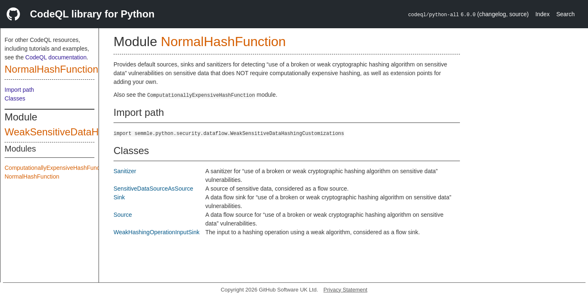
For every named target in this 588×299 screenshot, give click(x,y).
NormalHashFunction (51, 69)
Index (542, 14)
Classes (15, 98)
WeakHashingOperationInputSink (157, 232)
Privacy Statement (346, 290)
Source (123, 214)
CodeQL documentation (55, 57)
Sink (119, 197)
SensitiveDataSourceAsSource (153, 188)
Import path (19, 89)
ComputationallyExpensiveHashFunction (57, 167)
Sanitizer (125, 171)
